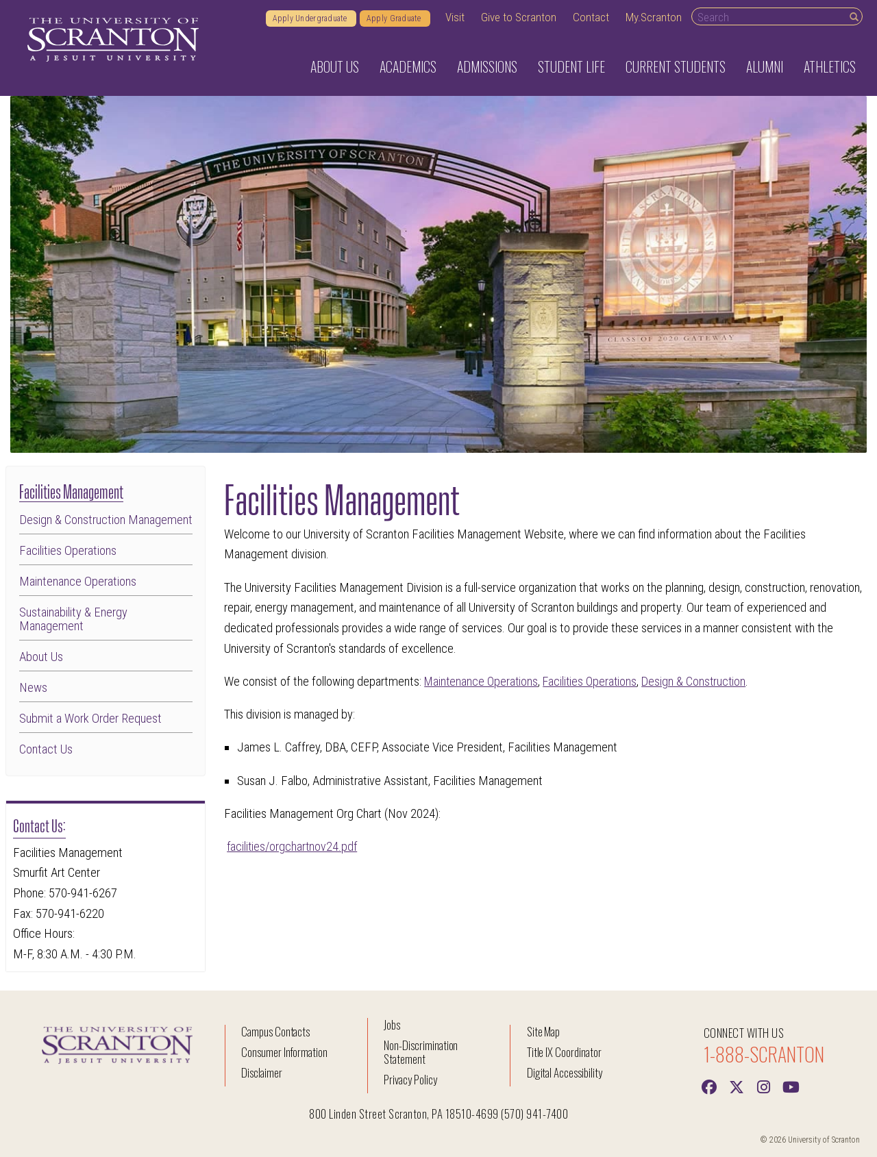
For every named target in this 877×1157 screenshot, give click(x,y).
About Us (41, 657)
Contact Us (46, 749)
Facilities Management (71, 490)
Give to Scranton (518, 17)
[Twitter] (736, 1086)
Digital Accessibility (564, 1072)
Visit (455, 17)
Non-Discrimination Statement (421, 1051)
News (33, 688)
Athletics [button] (830, 66)
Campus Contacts (275, 1031)
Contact (591, 17)
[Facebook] (709, 1086)
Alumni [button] (764, 66)
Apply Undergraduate (311, 18)
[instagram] (764, 1086)
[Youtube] (791, 1086)
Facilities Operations (67, 551)
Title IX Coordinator (564, 1051)
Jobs (392, 1024)
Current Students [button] (676, 66)
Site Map (543, 1031)
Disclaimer (261, 1072)
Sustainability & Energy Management (73, 620)
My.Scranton (654, 17)
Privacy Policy (410, 1079)
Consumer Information (284, 1051)
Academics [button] (408, 66)
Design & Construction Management (106, 520)
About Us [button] (334, 66)
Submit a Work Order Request (90, 718)
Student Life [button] (571, 66)
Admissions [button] (487, 66)
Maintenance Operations (77, 581)
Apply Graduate (395, 18)
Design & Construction (701, 681)
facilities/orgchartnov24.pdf (293, 846)
